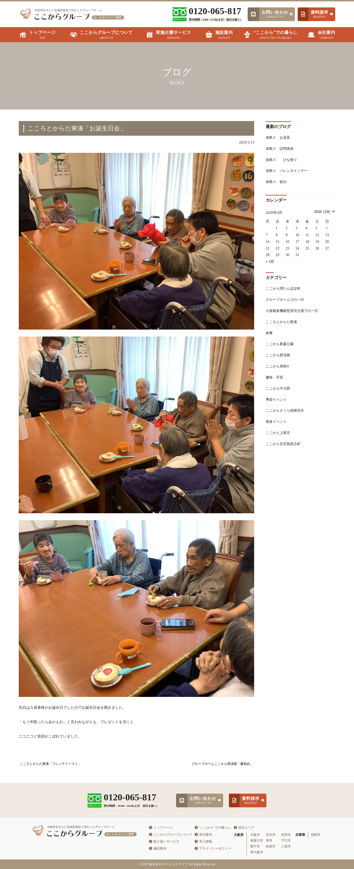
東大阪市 (256, 852)
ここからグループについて (170, 834)
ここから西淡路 (279, 360)
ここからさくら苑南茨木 (286, 418)
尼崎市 (315, 835)
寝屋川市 (256, 840)
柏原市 (270, 846)
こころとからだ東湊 (282, 326)
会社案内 (203, 834)
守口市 (286, 840)
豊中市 (255, 846)
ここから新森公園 (280, 349)
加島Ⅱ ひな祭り (282, 161)
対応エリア (244, 827)
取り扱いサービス (164, 841)
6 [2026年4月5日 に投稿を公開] (327, 230)
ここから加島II (278, 372)
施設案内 (157, 848)
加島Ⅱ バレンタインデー (288, 172)
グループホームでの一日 (286, 303)
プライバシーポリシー (213, 848)
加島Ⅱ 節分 (277, 184)
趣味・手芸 (275, 383)
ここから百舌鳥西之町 (284, 453)
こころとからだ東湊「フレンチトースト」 (50, 764)
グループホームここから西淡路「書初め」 (222, 764)
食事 (269, 337)
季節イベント (277, 406)
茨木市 (270, 835)
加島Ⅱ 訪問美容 (280, 149)
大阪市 (255, 835)
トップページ (161, 827)
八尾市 (286, 846)
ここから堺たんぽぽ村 (284, 291)
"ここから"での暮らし (213, 827)
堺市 (269, 840)
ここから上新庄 (279, 441)
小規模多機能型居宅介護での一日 (293, 314)
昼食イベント (277, 430)
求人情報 (203, 841)
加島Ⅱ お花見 (279, 138)
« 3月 (270, 264)
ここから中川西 (279, 395)
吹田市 (286, 835)
